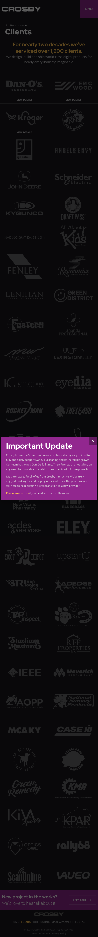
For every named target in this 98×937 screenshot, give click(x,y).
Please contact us (17, 493)
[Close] (93, 441)
